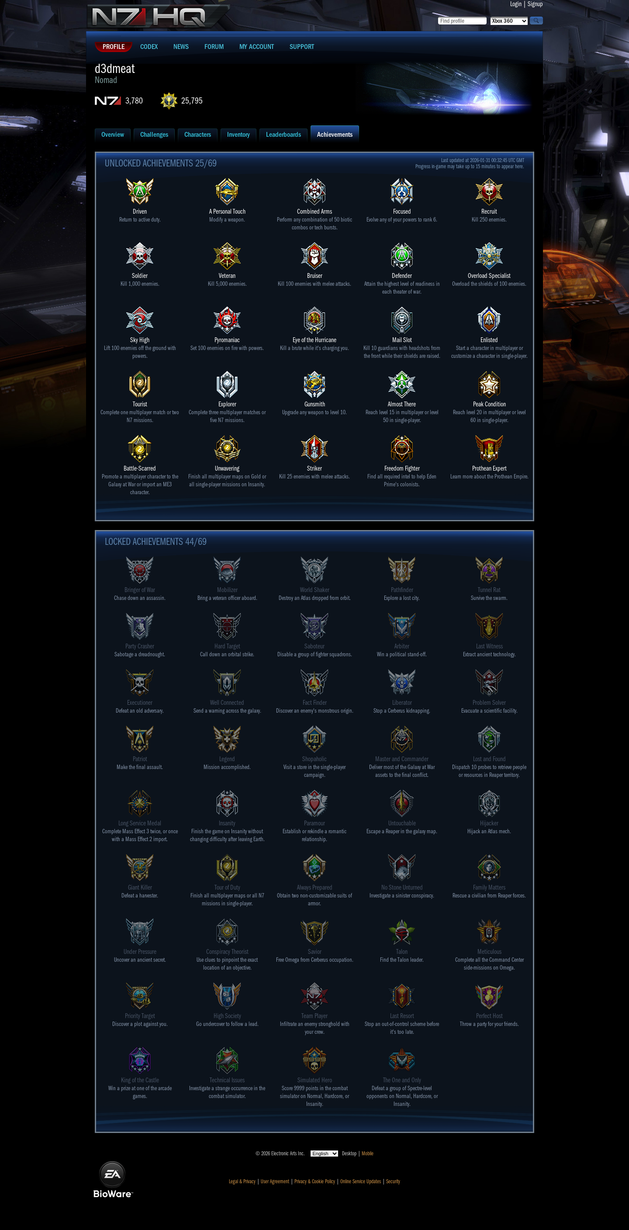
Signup (535, 4)
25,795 (192, 101)
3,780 (134, 101)
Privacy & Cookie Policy (314, 1181)
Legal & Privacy (242, 1181)
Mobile (367, 1153)
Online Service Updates (360, 1181)
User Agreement (275, 1181)
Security (393, 1181)
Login (516, 4)
